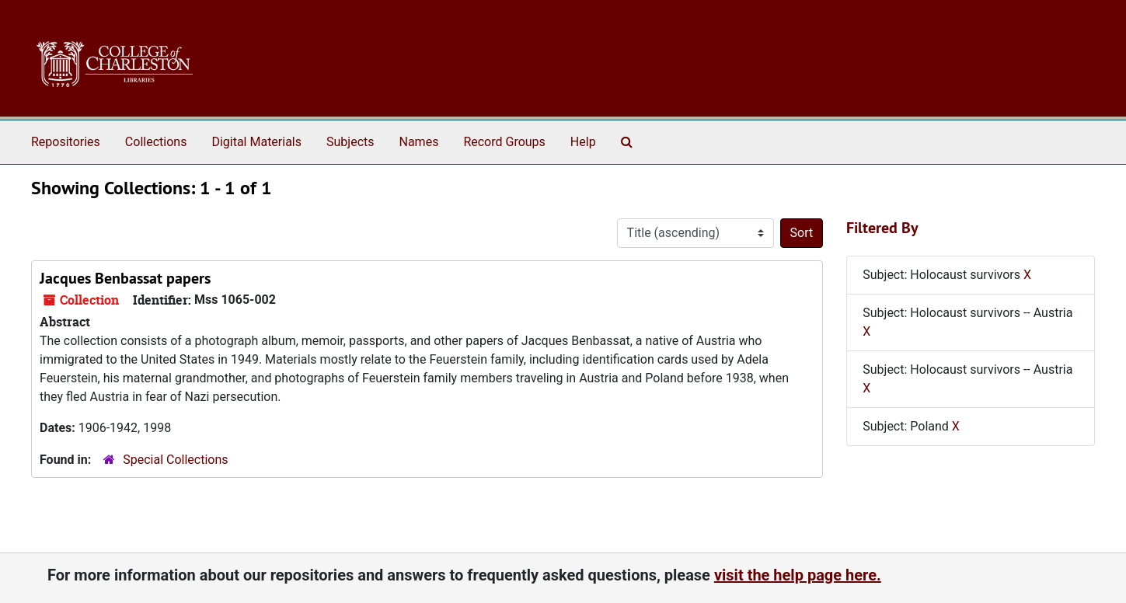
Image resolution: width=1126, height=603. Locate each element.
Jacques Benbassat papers (125, 278)
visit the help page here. (797, 575)
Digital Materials (256, 141)
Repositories (65, 141)
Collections (156, 141)
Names (419, 141)
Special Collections (175, 459)
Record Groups (504, 141)
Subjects (350, 141)
